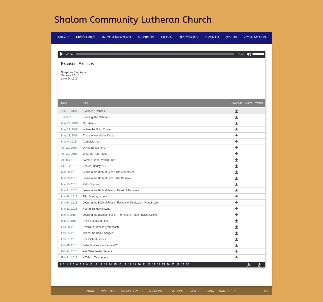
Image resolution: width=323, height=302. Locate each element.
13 (105, 264)
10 (90, 264)
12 (100, 264)
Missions (146, 37)
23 (153, 264)
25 (163, 264)
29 (182, 264)
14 (110, 264)
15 (115, 264)
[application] (161, 54)
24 (158, 264)
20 (139, 264)
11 (95, 264)
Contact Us (255, 37)
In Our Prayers (116, 37)
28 (177, 264)
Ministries (86, 37)
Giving (232, 37)
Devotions (189, 37)
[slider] (155, 54)
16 (119, 264)
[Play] (61, 54)
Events (212, 37)
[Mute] (249, 54)
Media (166, 37)
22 (148, 264)
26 (168, 264)
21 (144, 264)
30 (187, 264)
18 (129, 264)
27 (172, 264)
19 (134, 264)
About (63, 37)
